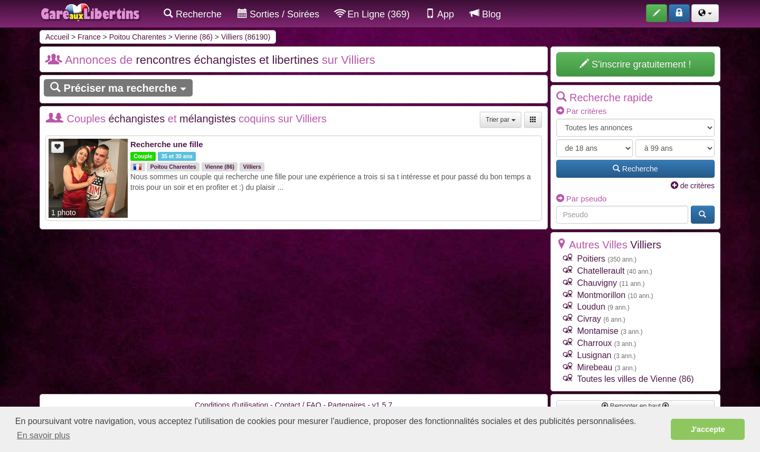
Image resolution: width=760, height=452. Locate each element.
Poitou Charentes (137, 37)
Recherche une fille (166, 144)
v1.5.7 (382, 405)
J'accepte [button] (708, 429)
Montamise (598, 330)
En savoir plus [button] (43, 435)
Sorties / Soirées (278, 14)
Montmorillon (601, 295)
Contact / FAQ (298, 405)
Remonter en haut (635, 406)
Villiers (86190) (245, 37)
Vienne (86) (194, 37)
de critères (693, 185)
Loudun (591, 306)
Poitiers (591, 258)
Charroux (594, 343)
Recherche (193, 14)
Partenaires (347, 405)
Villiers (252, 167)
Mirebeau (595, 367)
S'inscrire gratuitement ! (635, 64)
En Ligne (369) (372, 14)
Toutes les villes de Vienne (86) (635, 378)
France (89, 37)
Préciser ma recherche (118, 88)
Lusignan (594, 355)
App (439, 14)
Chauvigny (597, 282)
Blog (485, 14)
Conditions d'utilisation (231, 405)
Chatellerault (601, 270)
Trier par (500, 119)
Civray (589, 318)
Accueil (57, 37)
